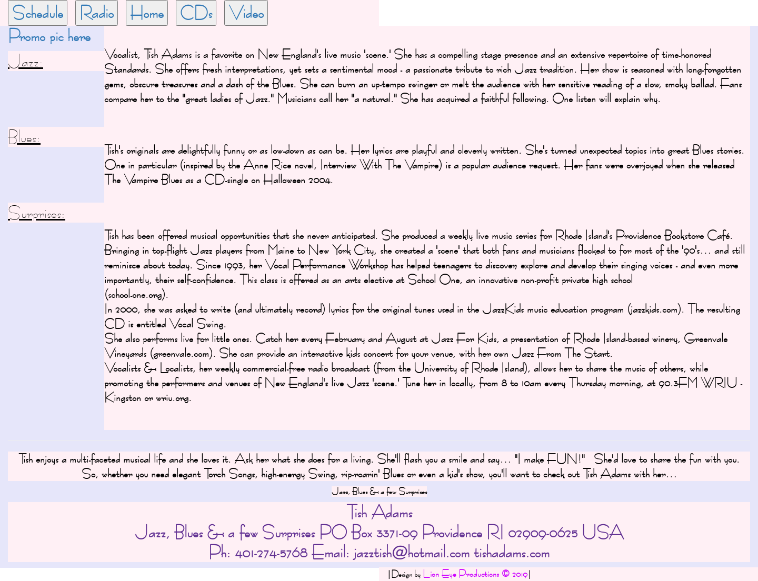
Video (246, 13)
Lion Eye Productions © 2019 (475, 574)
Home (147, 13)
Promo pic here (49, 36)
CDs (196, 13)
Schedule (37, 13)
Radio (96, 13)
